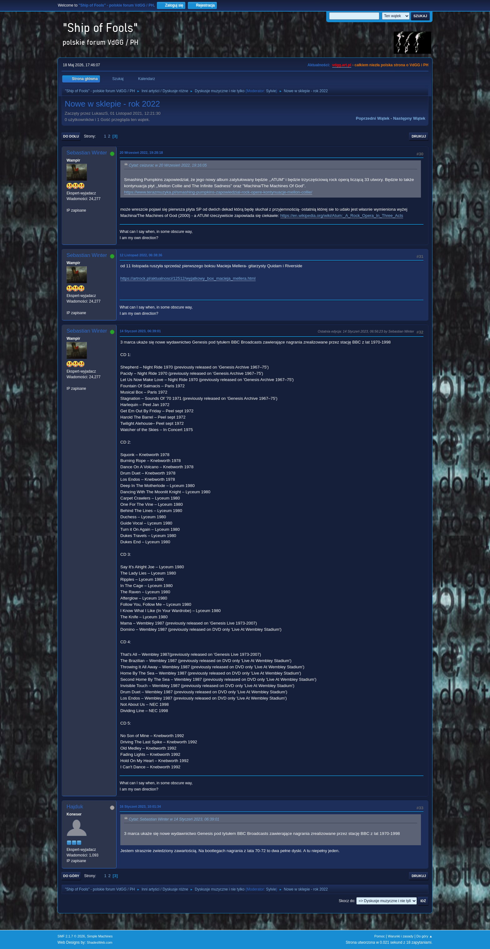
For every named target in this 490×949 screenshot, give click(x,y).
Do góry (71, 876)
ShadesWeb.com (99, 942)
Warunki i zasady (400, 936)
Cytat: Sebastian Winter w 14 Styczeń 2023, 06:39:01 (174, 819)
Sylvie (271, 91)
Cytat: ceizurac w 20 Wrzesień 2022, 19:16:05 (168, 165)
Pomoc (379, 936)
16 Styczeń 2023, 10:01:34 (140, 806)
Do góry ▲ (424, 936)
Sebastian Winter (87, 153)
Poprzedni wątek (372, 118)
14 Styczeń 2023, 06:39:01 (140, 331)
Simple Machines (99, 936)
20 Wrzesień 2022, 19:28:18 (141, 152)
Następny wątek (409, 118)
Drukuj (419, 136)
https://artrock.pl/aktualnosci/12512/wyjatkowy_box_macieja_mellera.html (188, 278)
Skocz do (346, 901)
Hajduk (75, 807)
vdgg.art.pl (341, 65)
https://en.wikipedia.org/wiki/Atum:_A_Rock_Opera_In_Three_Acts (341, 215)
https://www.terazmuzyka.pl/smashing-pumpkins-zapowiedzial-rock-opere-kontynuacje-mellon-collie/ (218, 192)
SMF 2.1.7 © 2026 (71, 936)
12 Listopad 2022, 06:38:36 (141, 255)
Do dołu (71, 136)
